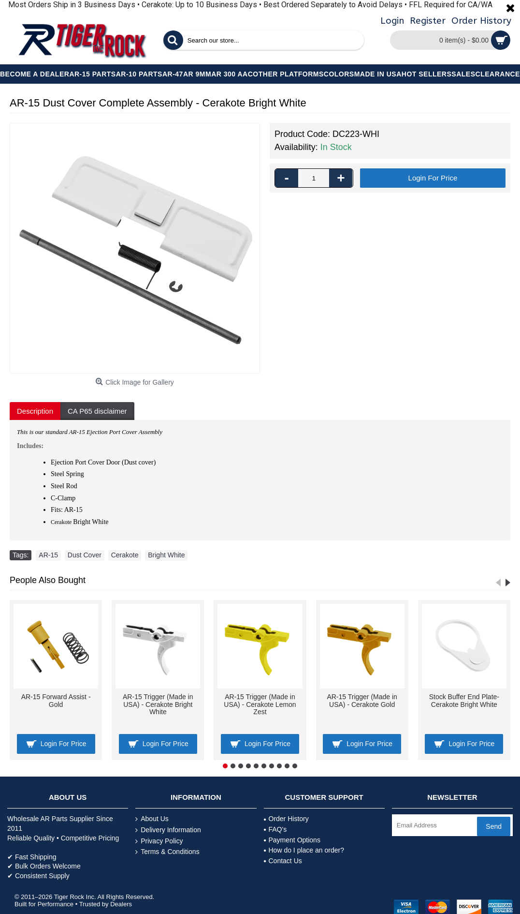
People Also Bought (48, 580)
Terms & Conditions (167, 852)
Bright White (166, 555)
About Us (152, 819)
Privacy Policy (159, 841)
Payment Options (292, 840)
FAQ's (275, 829)
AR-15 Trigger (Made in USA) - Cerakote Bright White (158, 704)
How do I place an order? (304, 850)
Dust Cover (84, 555)
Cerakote (125, 555)
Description (35, 411)
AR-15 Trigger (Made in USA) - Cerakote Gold (362, 700)
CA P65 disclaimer (97, 411)
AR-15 (48, 555)
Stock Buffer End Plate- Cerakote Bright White (464, 700)
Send (494, 826)
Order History (286, 819)
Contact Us (283, 861)
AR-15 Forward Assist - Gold (56, 700)
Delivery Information (168, 830)
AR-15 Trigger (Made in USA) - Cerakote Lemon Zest (260, 704)
